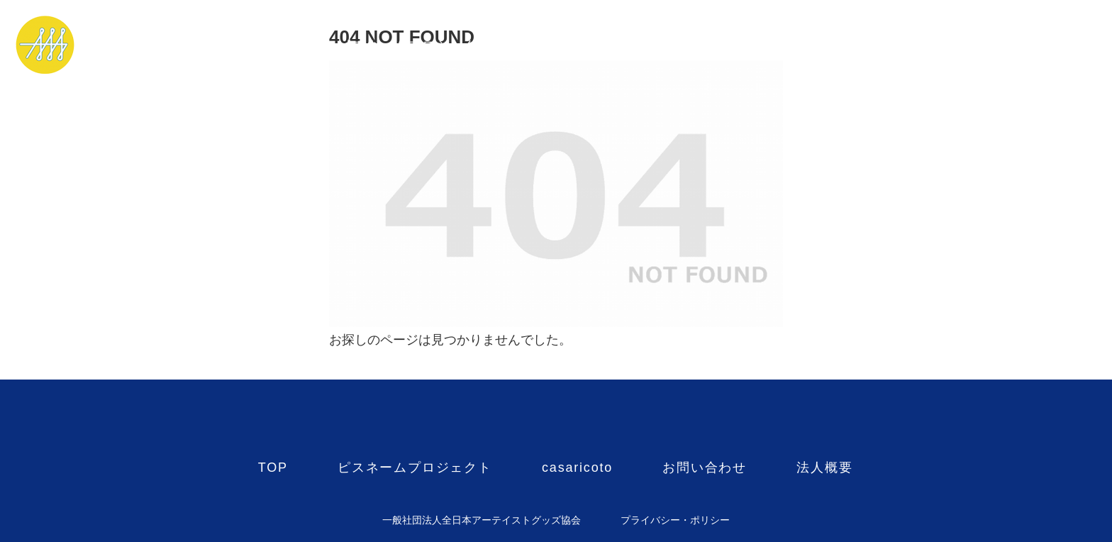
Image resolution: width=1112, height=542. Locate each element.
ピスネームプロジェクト (415, 45)
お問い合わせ (704, 45)
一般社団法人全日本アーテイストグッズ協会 (481, 520)
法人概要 (824, 45)
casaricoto (577, 45)
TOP (273, 45)
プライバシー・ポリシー (675, 520)
